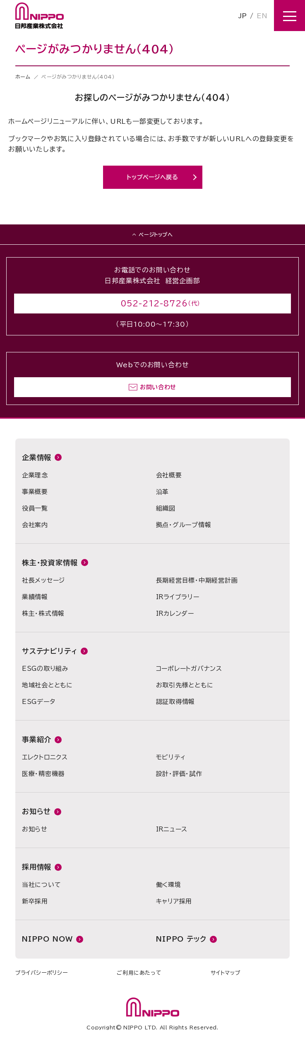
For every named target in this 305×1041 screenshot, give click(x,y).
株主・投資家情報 (50, 562)
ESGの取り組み (45, 668)
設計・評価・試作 (179, 774)
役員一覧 (35, 508)
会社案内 (35, 525)
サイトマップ (225, 973)
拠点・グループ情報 (183, 525)
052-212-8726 (154, 303)
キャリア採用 (174, 901)
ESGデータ (38, 702)
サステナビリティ (49, 651)
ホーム (23, 76)
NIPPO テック (181, 938)
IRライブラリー (177, 597)
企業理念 (35, 475)
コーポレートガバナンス (189, 668)
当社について (41, 885)
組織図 (165, 508)
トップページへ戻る (152, 177)
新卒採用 (35, 901)
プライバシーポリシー (41, 973)
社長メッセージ (43, 580)
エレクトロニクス (45, 757)
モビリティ (171, 757)
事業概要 (35, 492)
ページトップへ (156, 234)
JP (242, 15)
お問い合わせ (158, 387)
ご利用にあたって (139, 973)
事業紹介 (36, 739)
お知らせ (36, 811)
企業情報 (36, 457)
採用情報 (36, 866)
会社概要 (169, 475)
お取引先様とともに (185, 685)
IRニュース (172, 829)
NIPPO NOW (47, 938)
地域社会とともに (47, 685)
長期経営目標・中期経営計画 (197, 580)
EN (262, 15)
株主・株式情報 (43, 613)
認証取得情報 (175, 702)
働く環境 (168, 885)
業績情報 (35, 597)
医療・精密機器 (43, 774)
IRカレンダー (175, 613)
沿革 (162, 492)
